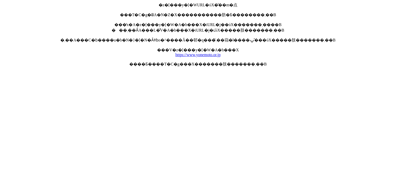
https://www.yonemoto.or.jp (198, 55)
